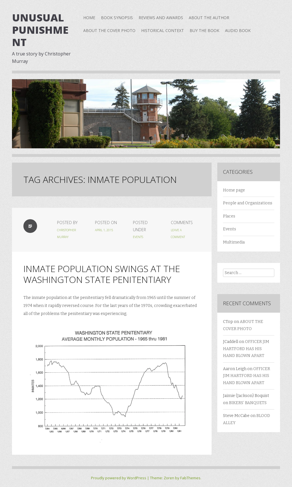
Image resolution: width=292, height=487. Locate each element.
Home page (234, 190)
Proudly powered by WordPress (118, 477)
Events (138, 237)
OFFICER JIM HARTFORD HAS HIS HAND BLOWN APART (246, 348)
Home (89, 17)
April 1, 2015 (104, 230)
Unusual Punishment (40, 30)
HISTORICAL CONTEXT (162, 30)
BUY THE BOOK (204, 30)
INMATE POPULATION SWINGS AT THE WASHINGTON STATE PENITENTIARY (101, 274)
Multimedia (234, 242)
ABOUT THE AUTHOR (209, 17)
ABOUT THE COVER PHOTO (109, 30)
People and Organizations (247, 203)
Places (229, 216)
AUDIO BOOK (238, 30)
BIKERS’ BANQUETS (248, 402)
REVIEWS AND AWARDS (161, 17)
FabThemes (190, 477)
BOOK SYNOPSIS (117, 17)
